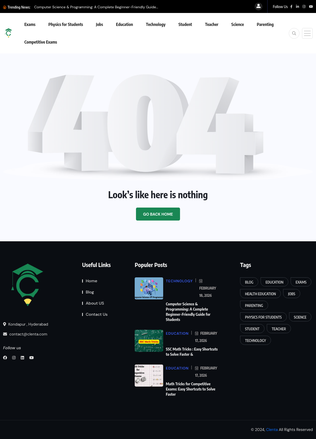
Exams (29, 24)
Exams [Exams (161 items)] (301, 282)
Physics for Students (65, 24)
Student (185, 24)
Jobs (99, 24)
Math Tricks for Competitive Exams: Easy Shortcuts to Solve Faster (190, 388)
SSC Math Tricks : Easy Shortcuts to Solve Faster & (192, 351)
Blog (90, 292)
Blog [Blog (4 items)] (249, 282)
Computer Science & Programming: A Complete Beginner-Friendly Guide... (96, 7)
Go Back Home (158, 214)
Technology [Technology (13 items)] (255, 340)
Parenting (265, 24)
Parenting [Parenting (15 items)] (254, 305)
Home (91, 281)
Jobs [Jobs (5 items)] (291, 294)
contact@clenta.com (25, 334)
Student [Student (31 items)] (252, 329)
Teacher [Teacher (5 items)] (279, 329)
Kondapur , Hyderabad (25, 324)
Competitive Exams (40, 42)
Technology (156, 24)
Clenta (272, 429)
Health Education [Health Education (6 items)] (260, 294)
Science (237, 24)
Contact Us (97, 314)
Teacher (211, 24)
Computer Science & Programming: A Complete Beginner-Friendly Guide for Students (188, 311)
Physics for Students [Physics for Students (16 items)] (263, 317)
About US (95, 303)
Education (124, 24)
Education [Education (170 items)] (274, 282)
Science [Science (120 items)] (300, 317)
